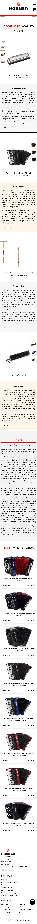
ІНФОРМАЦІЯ (6, 876)
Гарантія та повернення (9, 882)
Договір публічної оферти (10, 895)
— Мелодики (6, 915)
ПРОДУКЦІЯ (6, 901)
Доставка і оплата (7, 887)
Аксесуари (22, 904)
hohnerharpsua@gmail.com (10, 859)
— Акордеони (6, 910)
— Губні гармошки (7, 907)
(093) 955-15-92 (6, 861)
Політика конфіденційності (10, 893)
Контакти (4, 885)
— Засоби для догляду (27, 907)
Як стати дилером (7, 890)
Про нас (4, 880)
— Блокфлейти (6, 912)
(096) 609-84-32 (6, 864)
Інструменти (5, 904)
